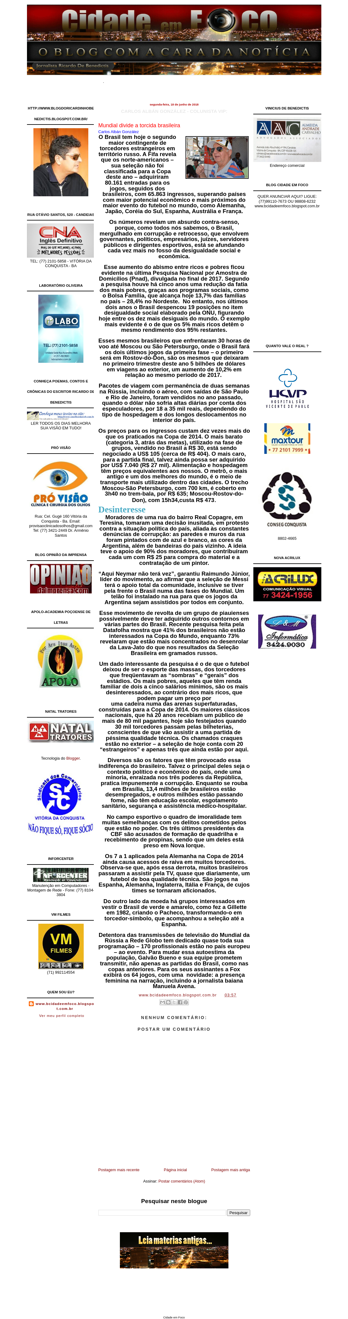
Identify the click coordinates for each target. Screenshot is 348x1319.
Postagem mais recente (119, 1170)
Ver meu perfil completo (61, 1016)
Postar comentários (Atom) (182, 1181)
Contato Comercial (227, 79)
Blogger (72, 758)
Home (118, 79)
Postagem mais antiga (230, 1170)
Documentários (144, 79)
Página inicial (175, 1170)
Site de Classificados (184, 79)
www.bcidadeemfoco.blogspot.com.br (65, 1006)
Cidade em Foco (174, 1317)
